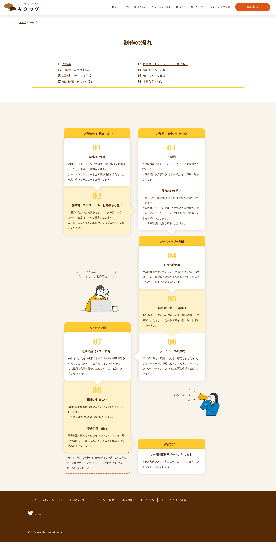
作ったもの (197, 7)
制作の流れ (140, 7)
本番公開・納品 (153, 81)
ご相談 (66, 64)
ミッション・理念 (161, 7)
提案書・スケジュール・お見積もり (165, 64)
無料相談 (252, 6)
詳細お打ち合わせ (154, 69)
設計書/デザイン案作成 (76, 75)
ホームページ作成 (154, 75)
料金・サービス (120, 7)
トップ (32, 500)
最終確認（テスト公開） (77, 81)
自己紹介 (181, 7)
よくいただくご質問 (219, 7)
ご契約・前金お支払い (76, 69)
